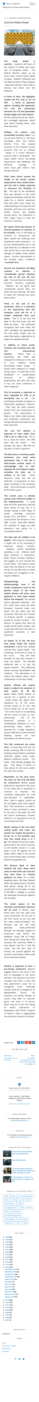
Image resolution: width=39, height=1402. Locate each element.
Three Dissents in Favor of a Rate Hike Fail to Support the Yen (23, 1219)
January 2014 (10, 1337)
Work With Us (6, 1389)
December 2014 (11, 1309)
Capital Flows (9, 1263)
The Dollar (15, 1240)
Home (6, 18)
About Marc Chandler (9, 1386)
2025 (8, 1280)
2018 (8, 1297)
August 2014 (10, 1319)
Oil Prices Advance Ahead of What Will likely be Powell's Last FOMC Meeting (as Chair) (23, 1211)
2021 (8, 1290)
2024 (8, 1282)
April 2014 (9, 1329)
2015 (8, 1305)
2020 (8, 1292)
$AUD (30, 1248)
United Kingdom (10, 1259)
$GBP (21, 1244)
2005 (8, 1360)
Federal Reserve (10, 1244)
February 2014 (10, 1334)
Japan (14, 1236)
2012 (8, 1343)
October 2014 (10, 1314)
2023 (8, 1285)
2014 (8, 1307)
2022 (8, 1287)
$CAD (7, 1251)
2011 (8, 1345)
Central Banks (16, 1251)
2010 (8, 1347)
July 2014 (8, 1322)
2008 (8, 1353)
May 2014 (9, 1327)
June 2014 (9, 1324)
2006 (8, 1358)
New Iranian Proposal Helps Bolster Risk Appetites (23, 1193)
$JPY (29, 1240)
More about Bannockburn (19, 1144)
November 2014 (11, 1312)
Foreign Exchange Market (13, 1255)
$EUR (7, 1240)
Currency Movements (26, 1236)
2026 (8, 1277)
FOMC (19, 1263)
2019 (8, 1295)
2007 (8, 1355)
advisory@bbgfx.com (22, 1177)
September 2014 (11, 1317)
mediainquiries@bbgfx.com (20, 1160)
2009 (8, 1350)
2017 (8, 1300)
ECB (23, 1240)
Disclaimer (5, 1391)
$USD (7, 1236)
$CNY (26, 1263)
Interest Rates (23, 1259)
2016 (8, 1302)
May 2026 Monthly (19, 1200)
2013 (8, 1340)
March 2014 (9, 1332)
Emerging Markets (11, 1248)
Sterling (22, 1248)
